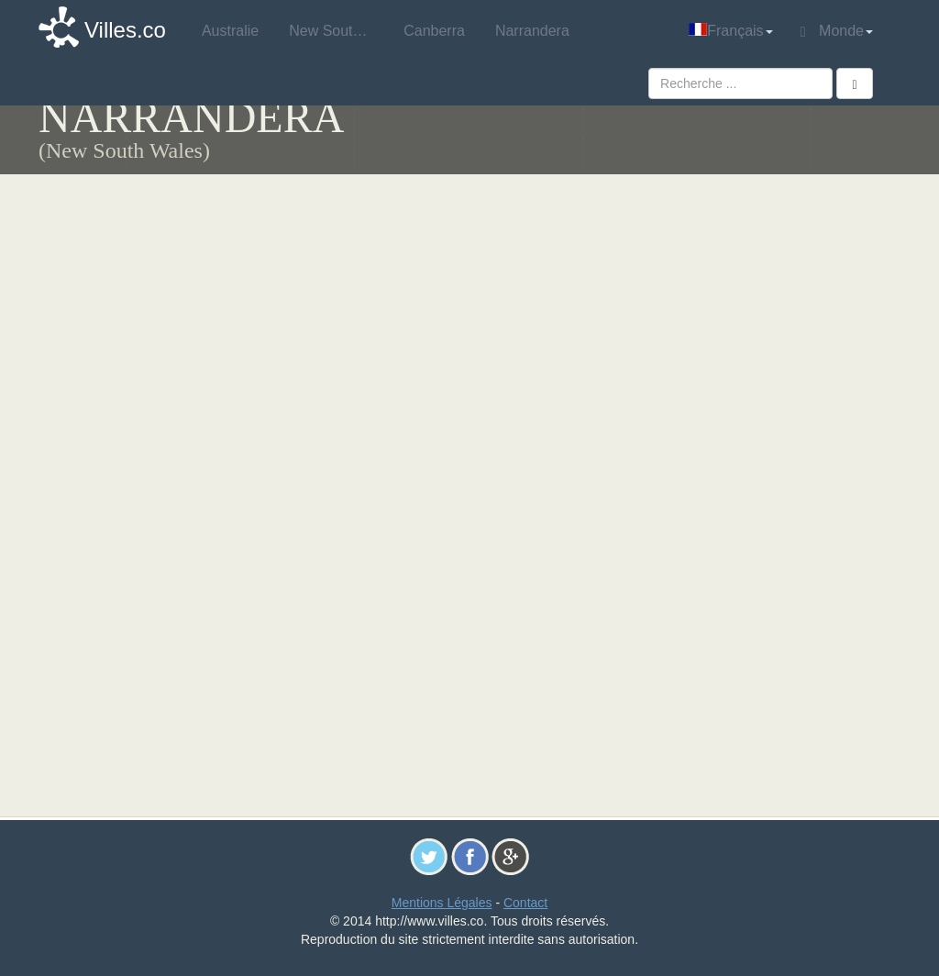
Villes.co (125, 29)
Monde (837, 31)
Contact (525, 902)
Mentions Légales (442, 902)
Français (730, 31)
